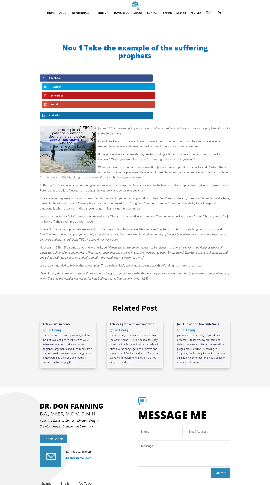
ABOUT (63, 23)
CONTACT (153, 23)
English (167, 23)
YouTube (196, 23)
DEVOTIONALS (80, 23)
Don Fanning (53, 303)
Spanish (181, 23)
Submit (220, 446)
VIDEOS (138, 23)
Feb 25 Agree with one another (132, 298)
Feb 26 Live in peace (57, 298)
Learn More (53, 412)
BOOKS (101, 23)
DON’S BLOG (121, 23)
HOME (51, 23)
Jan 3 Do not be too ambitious (198, 298)
